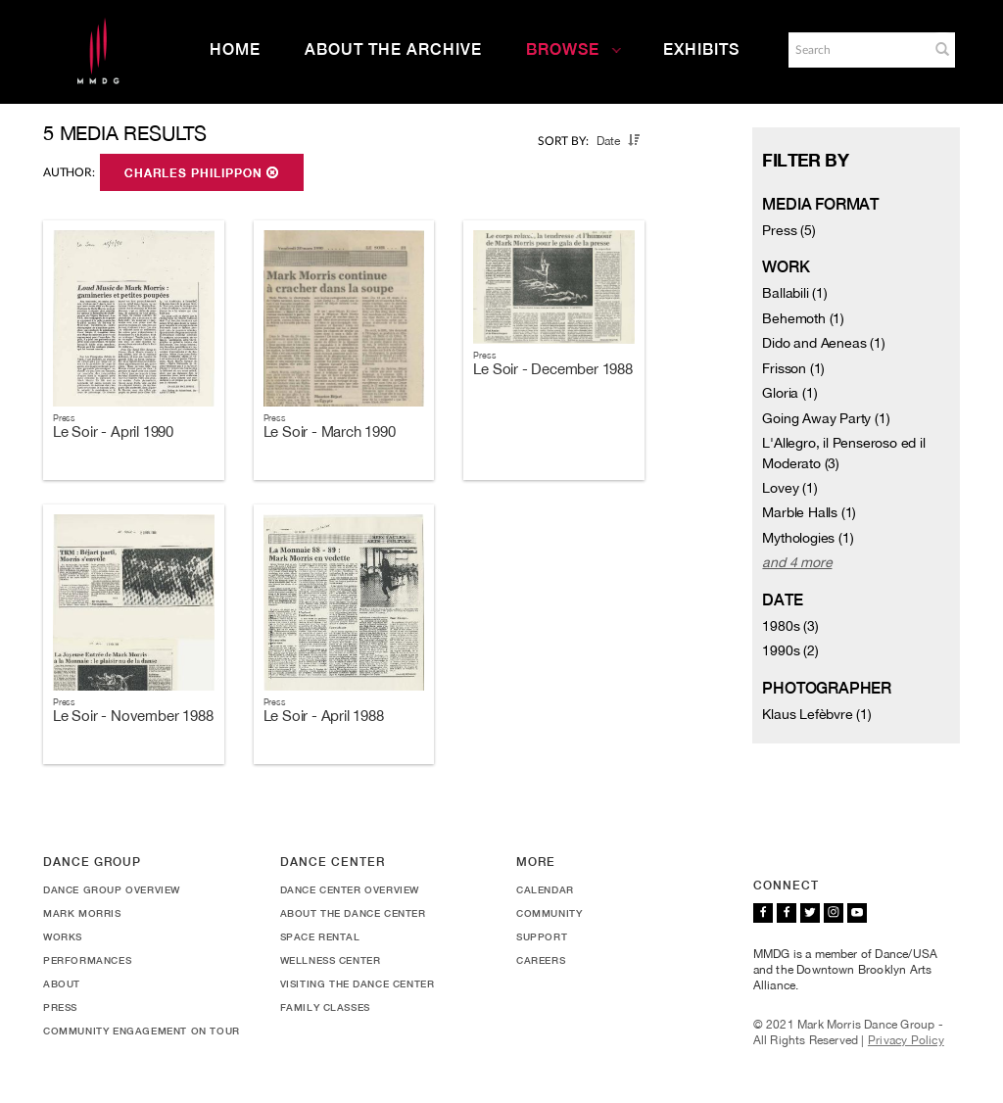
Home (235, 49)
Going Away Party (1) (825, 418)
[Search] (857, 50)
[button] (942, 49)
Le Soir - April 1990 (113, 431)
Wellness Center (330, 960)
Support (541, 936)
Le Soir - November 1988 (133, 715)
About (61, 983)
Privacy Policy (906, 1040)
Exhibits (701, 49)
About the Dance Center (353, 913)
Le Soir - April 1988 (323, 715)
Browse (574, 49)
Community (549, 913)
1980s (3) (790, 626)
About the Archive (393, 49)
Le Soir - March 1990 (329, 431)
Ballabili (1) (794, 293)
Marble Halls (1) (809, 512)
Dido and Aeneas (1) (823, 343)
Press (60, 1007)
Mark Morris (82, 913)
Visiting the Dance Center (357, 983)
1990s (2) (790, 650)
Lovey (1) (789, 488)
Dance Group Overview (111, 889)
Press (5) (788, 230)
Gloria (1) (789, 393)
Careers (540, 960)
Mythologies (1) (807, 538)
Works (62, 936)
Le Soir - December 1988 (552, 368)
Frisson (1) (793, 368)
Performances (87, 960)
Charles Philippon (201, 173)
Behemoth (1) (803, 318)
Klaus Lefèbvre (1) (816, 714)
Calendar (545, 889)
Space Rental (320, 936)
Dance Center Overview (350, 889)
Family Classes (325, 1007)
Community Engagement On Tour (141, 1030)
